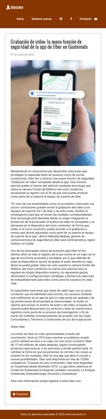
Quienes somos (42, 19)
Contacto (88, 19)
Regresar (20, 394)
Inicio (20, 19)
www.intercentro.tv (75, 414)
